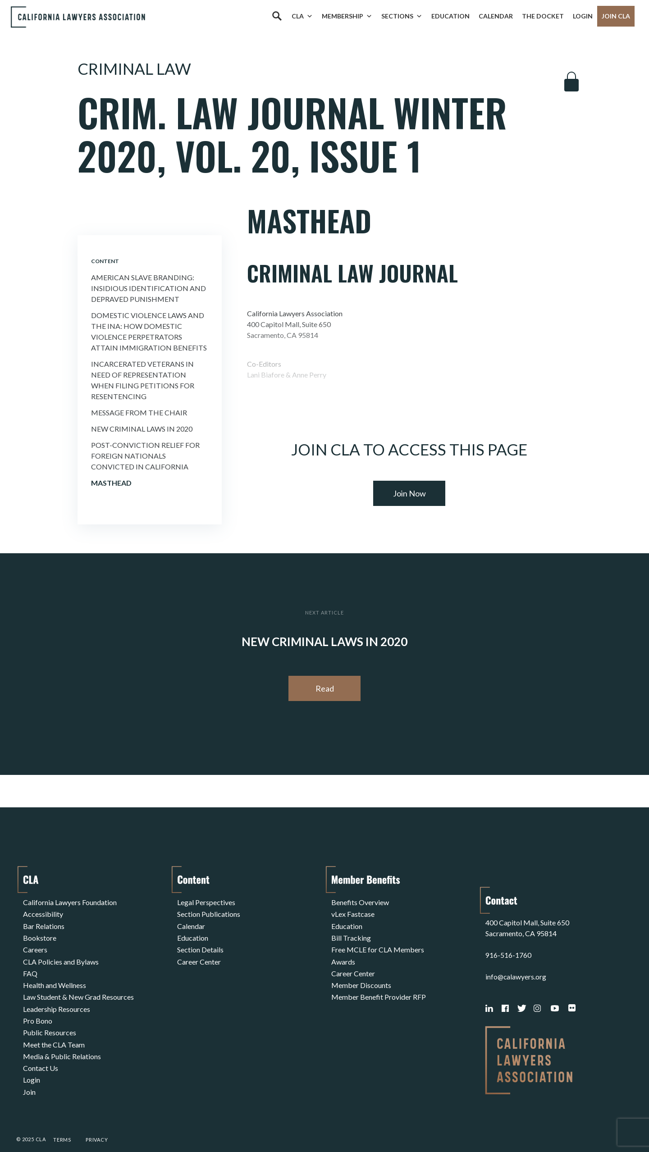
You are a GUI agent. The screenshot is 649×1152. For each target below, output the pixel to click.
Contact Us (40, 1053)
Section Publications (208, 912)
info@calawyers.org (516, 959)
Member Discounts (361, 977)
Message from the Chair (139, 412)
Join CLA (616, 16)
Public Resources (49, 1020)
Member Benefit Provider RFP (378, 988)
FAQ (30, 966)
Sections (401, 16)
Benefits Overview (360, 901)
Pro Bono (37, 1010)
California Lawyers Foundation (70, 901)
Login (583, 16)
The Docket (543, 16)
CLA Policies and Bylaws (61, 956)
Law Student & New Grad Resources (78, 988)
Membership (347, 16)
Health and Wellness (54, 977)
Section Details (200, 945)
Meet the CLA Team (54, 1031)
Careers (35, 945)
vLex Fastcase (353, 912)
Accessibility (43, 912)
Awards (343, 956)
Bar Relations (43, 923)
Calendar (496, 16)
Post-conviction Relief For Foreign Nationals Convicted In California (145, 456)
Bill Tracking (351, 934)
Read (324, 688)
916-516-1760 (508, 937)
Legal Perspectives (206, 901)
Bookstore (39, 934)
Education (450, 16)
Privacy (97, 1122)
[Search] (276, 16)
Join (29, 1074)
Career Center (199, 956)
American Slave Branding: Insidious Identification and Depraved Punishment (148, 288)
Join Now (409, 493)
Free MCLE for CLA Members (377, 945)
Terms (62, 1122)
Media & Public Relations (62, 1042)
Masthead (111, 482)
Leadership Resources (56, 999)
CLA (302, 16)
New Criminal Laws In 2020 (141, 428)
